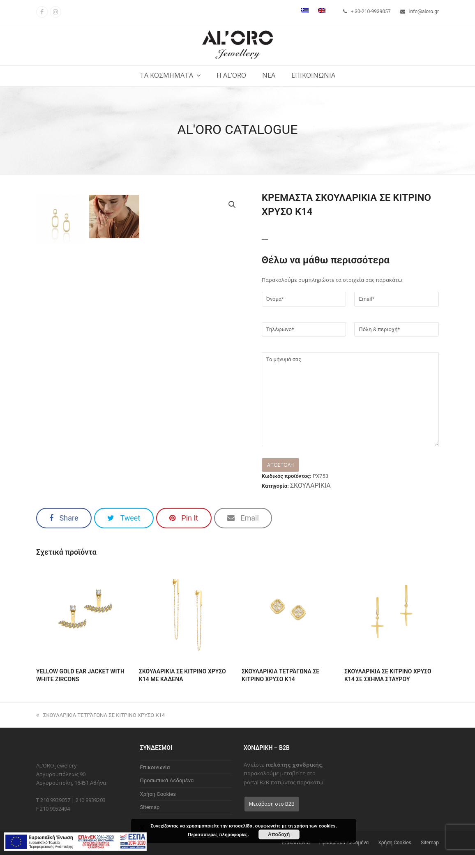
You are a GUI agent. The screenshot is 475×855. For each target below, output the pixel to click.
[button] (64, 518)
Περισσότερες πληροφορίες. (218, 834)
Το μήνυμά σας (350, 399)
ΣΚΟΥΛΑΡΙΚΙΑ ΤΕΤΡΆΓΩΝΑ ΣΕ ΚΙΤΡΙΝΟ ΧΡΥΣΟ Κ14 (100, 715)
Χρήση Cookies (158, 794)
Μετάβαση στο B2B (272, 803)
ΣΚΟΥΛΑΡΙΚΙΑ (310, 485)
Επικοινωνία (155, 767)
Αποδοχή (279, 834)
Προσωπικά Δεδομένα (167, 780)
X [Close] (142, 828)
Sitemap (150, 807)
